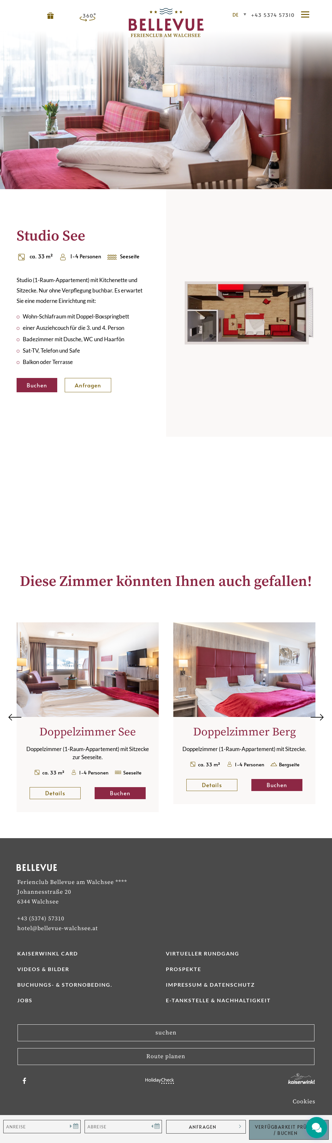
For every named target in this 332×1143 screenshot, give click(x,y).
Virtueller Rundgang (202, 953)
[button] (308, 15)
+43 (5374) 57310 (40, 918)
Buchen (37, 385)
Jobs (25, 1000)
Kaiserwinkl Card (47, 953)
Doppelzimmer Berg (244, 732)
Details (63, 793)
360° (89, 15)
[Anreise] (42, 1126)
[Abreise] (123, 1126)
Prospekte (183, 969)
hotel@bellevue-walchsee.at (57, 928)
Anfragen (88, 385)
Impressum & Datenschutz (210, 984)
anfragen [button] (203, 1127)
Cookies (304, 1101)
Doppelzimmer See (87, 732)
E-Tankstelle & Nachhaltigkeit (218, 1000)
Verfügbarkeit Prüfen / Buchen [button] (285, 1130)
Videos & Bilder (43, 969)
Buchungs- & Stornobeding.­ (65, 984)
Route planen (165, 1056)
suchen (166, 1032)
